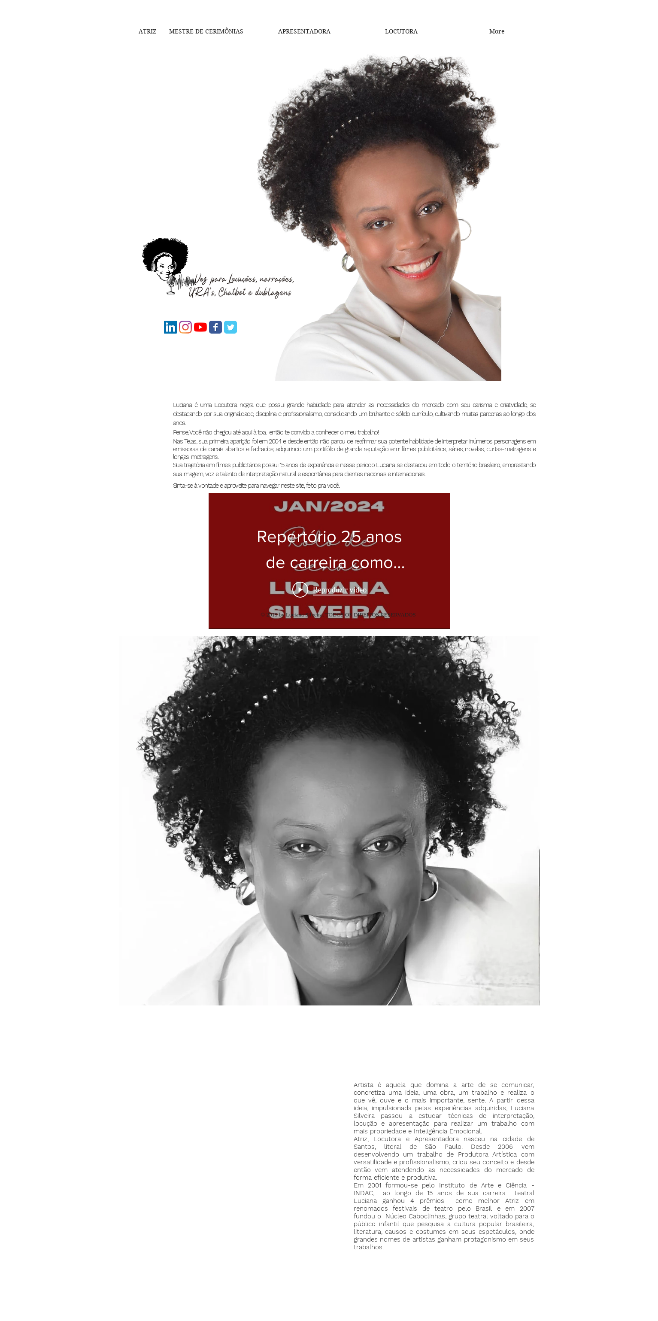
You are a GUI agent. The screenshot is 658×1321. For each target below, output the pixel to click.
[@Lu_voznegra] (185, 327)
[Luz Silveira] (230, 327)
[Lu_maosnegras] (215, 327)
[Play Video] (329, 589)
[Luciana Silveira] (170, 327)
